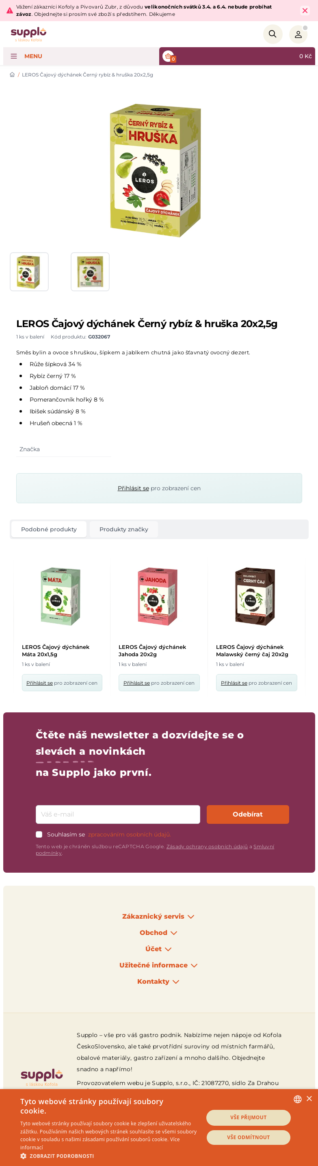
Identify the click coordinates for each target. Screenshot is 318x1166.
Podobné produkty (49, 529)
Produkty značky (124, 529)
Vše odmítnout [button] (248, 1137)
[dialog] (159, 1127)
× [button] (309, 1099)
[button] (109, 1156)
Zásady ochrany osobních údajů (207, 846)
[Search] (273, 34)
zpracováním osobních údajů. (129, 834)
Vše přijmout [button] (248, 1117)
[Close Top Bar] (305, 10)
